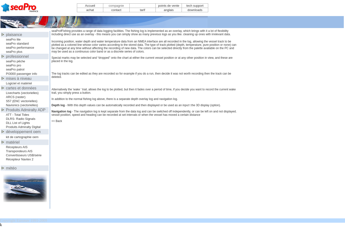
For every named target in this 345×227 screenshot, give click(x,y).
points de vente (168, 5)
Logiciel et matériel (19, 83)
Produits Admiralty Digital (23, 127)
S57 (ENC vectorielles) (22, 101)
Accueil (90, 5)
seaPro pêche (15, 61)
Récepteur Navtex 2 (20, 159)
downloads (195, 10)
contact (116, 10)
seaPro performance (20, 47)
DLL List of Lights (18, 123)
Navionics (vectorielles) (22, 105)
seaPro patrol (15, 69)
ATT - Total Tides (17, 114)
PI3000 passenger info (21, 74)
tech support (195, 5)
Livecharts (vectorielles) (22, 93)
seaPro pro (13, 65)
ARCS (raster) (16, 97)
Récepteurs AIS (17, 147)
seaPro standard (17, 43)
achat (90, 10)
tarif (142, 10)
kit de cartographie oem (22, 137)
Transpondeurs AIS (19, 151)
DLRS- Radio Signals (20, 119)
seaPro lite (13, 39)
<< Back (57, 121)
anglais (169, 10)
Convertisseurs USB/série (24, 155)
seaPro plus (14, 51)
